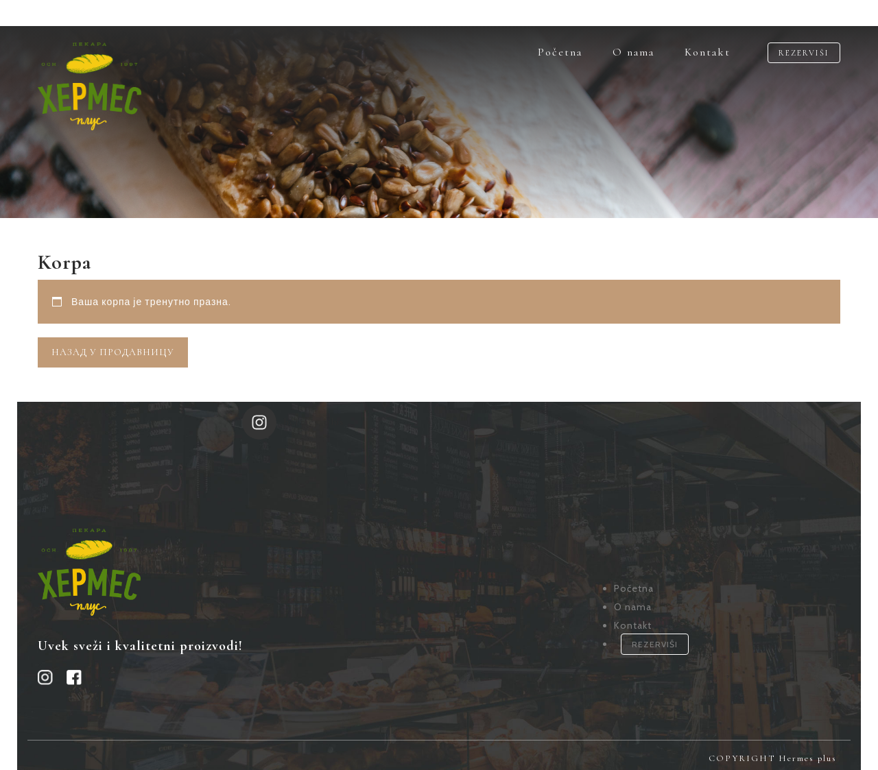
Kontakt (708, 52)
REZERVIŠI (804, 53)
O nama (633, 52)
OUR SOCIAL (232, 13)
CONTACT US (805, 13)
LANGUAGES (86, 13)
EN (138, 13)
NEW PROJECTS (700, 13)
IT (163, 13)
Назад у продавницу (112, 352)
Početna (560, 52)
